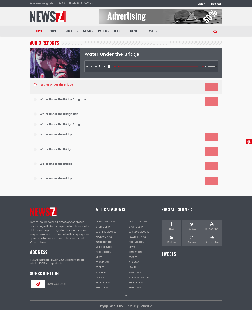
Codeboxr (148, 306)
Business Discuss (106, 231)
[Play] (91, 66)
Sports (54, 31)
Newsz (122, 306)
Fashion (71, 31)
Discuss (100, 277)
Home (39, 31)
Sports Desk (103, 226)
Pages (103, 31)
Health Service (137, 236)
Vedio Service (104, 247)
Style (135, 31)
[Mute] (206, 66)
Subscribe (212, 226)
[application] (126, 134)
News (88, 31)
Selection (102, 287)
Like (171, 226)
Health (133, 267)
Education (102, 262)
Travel (151, 31)
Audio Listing (104, 242)
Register (216, 3)
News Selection (105, 221)
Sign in (201, 3)
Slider (119, 31)
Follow (192, 226)
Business (101, 272)
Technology (103, 252)
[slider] (158, 66)
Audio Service (104, 236)
